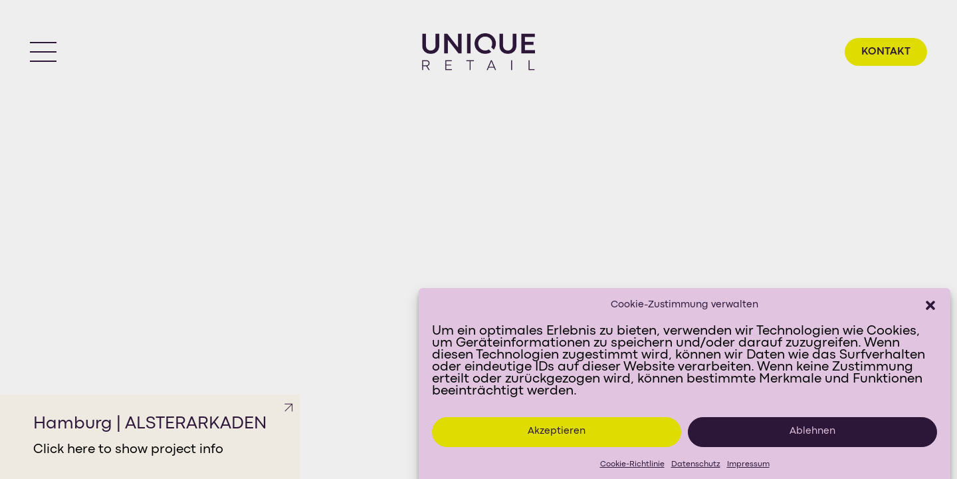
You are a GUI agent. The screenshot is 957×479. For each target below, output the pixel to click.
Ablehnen (812, 435)
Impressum (748, 467)
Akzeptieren (556, 435)
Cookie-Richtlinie (632, 467)
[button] (930, 308)
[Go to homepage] (478, 52)
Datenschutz (695, 467)
